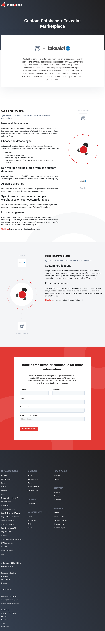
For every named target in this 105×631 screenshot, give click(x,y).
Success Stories (59, 516)
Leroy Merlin (31, 520)
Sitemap (4, 583)
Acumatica (4, 475)
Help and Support (59, 528)
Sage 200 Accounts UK (8, 528)
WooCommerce (33, 479)
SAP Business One (7, 543)
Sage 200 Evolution (7, 524)
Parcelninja (31, 503)
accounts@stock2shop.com (10, 603)
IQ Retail (4, 490)
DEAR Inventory (6, 479)
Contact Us (57, 500)
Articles (56, 513)
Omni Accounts (6, 502)
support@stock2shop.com (10, 600)
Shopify (30, 475)
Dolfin (3, 483)
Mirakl (30, 524)
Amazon (30, 516)
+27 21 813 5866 (6, 590)
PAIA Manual (5, 580)
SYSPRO (4, 547)
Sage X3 (4, 535)
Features (56, 479)
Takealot (30, 528)
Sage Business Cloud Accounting (12, 539)
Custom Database (7, 550)
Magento (30, 483)
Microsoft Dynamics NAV (9, 498)
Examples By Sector (60, 520)
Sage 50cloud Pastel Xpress (10, 517)
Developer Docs (59, 524)
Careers (56, 496)
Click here (5, 229)
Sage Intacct (5, 505)
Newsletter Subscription (9, 573)
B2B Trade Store (33, 490)
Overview (57, 475)
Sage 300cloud (6, 532)
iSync (3, 494)
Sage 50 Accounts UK (8, 509)
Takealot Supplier (33, 487)
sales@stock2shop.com (9, 596)
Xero (2, 554)
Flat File (3, 487)
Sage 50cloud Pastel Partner (10, 513)
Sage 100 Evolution (7, 520)
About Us (57, 492)
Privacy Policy (5, 576)
